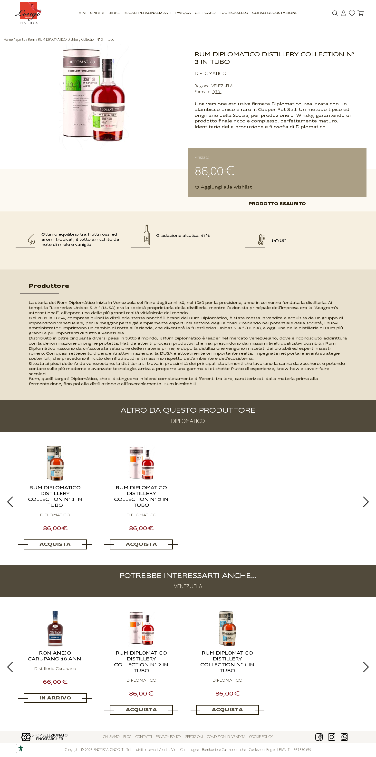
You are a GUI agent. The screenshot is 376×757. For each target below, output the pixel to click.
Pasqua (183, 13)
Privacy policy (168, 737)
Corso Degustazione (274, 13)
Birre (114, 13)
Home (8, 39)
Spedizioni (194, 737)
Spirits (97, 13)
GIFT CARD (205, 13)
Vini (82, 13)
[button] (223, 187)
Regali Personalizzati (147, 13)
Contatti (143, 737)
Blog (127, 737)
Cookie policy (261, 737)
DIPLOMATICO (210, 73)
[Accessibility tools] (20, 748)
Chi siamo (111, 737)
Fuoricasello (234, 13)
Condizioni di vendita (226, 737)
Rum (31, 39)
